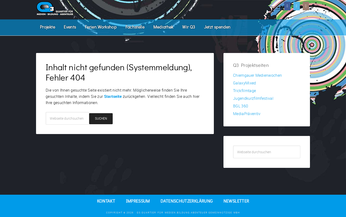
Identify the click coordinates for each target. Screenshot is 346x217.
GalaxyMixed (244, 83)
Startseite (113, 96)
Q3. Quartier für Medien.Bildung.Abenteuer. (72, 8)
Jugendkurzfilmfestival (253, 98)
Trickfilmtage (244, 90)
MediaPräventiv (246, 113)
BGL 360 (240, 106)
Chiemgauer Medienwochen (257, 75)
